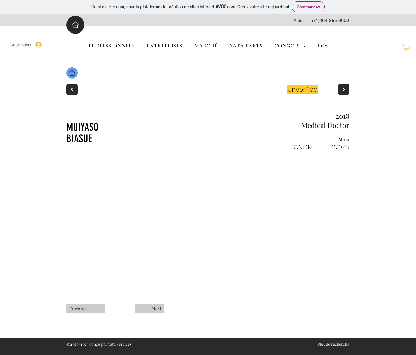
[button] (406, 47)
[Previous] (85, 308)
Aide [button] (298, 20)
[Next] (72, 89)
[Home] (75, 25)
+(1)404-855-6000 (330, 20)
